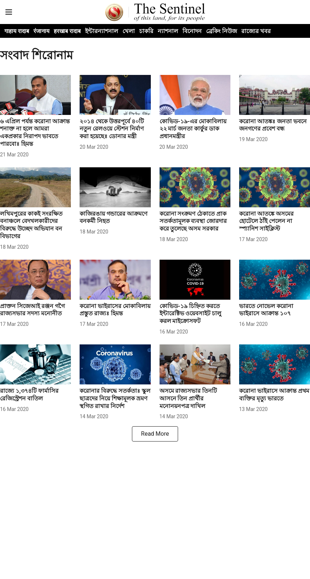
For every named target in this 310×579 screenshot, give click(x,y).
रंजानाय (41, 31)
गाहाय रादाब (16, 31)
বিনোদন (192, 31)
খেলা (128, 31)
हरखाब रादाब (67, 31)
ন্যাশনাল (168, 31)
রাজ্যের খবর (256, 31)
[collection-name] (155, 55)
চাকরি (146, 31)
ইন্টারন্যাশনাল (101, 31)
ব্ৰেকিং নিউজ (221, 31)
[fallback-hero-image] (35, 95)
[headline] (35, 133)
